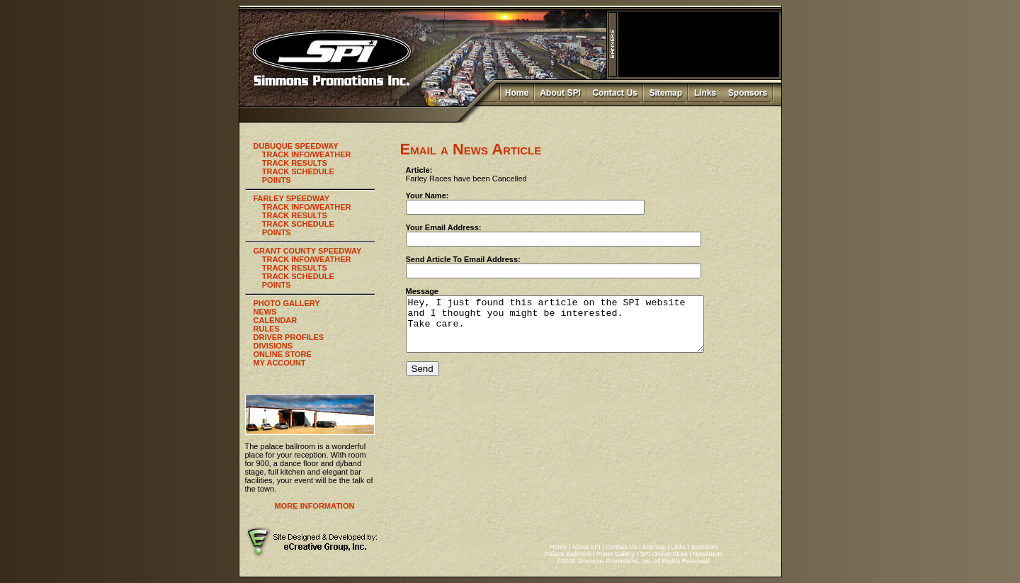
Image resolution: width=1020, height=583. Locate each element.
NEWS (265, 311)
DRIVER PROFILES (289, 337)
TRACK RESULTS (294, 163)
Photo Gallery (615, 553)
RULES (267, 328)
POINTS (276, 180)
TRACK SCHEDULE (298, 171)
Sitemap (654, 546)
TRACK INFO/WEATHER (306, 154)
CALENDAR (276, 320)
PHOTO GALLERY (287, 303)
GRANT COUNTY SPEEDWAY (308, 251)
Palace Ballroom (568, 553)
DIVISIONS (273, 345)
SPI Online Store (664, 553)
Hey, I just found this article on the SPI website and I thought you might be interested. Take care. (573, 329)
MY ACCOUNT (280, 362)
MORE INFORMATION (315, 506)
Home (558, 546)
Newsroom (708, 553)
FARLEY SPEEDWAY (292, 198)
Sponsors (704, 546)
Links (678, 546)
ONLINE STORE (283, 354)
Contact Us (622, 546)
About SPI (586, 546)
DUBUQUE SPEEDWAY (296, 146)
